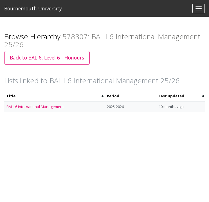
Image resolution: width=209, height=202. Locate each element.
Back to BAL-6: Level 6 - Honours (47, 57)
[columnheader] (54, 96)
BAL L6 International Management (35, 106)
